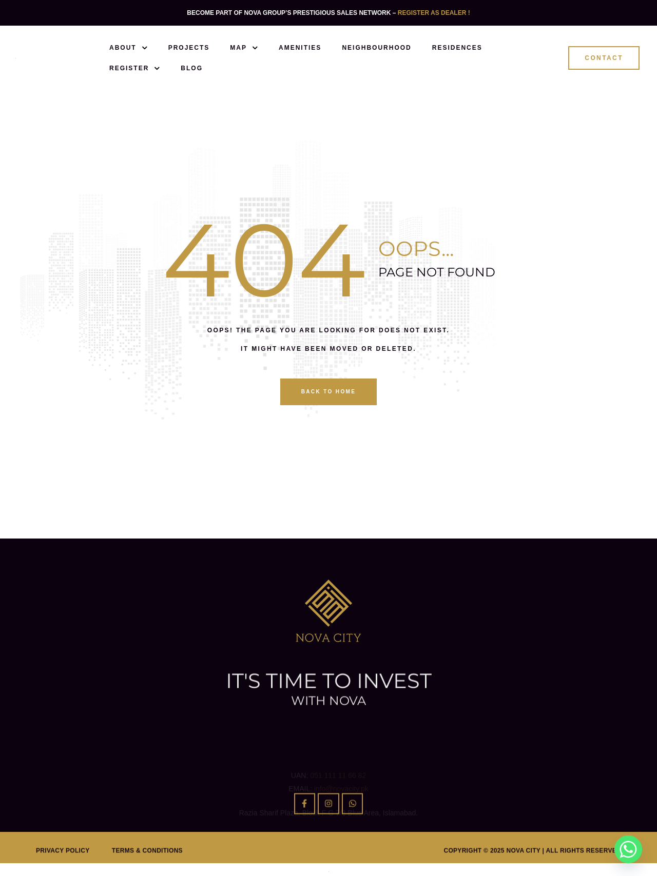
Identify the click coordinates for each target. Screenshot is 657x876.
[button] (604, 58)
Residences (457, 47)
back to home (328, 391)
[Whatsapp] (628, 849)
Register (134, 68)
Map (244, 48)
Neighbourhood (376, 47)
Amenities (300, 47)
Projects (189, 47)
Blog (192, 68)
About (128, 48)
